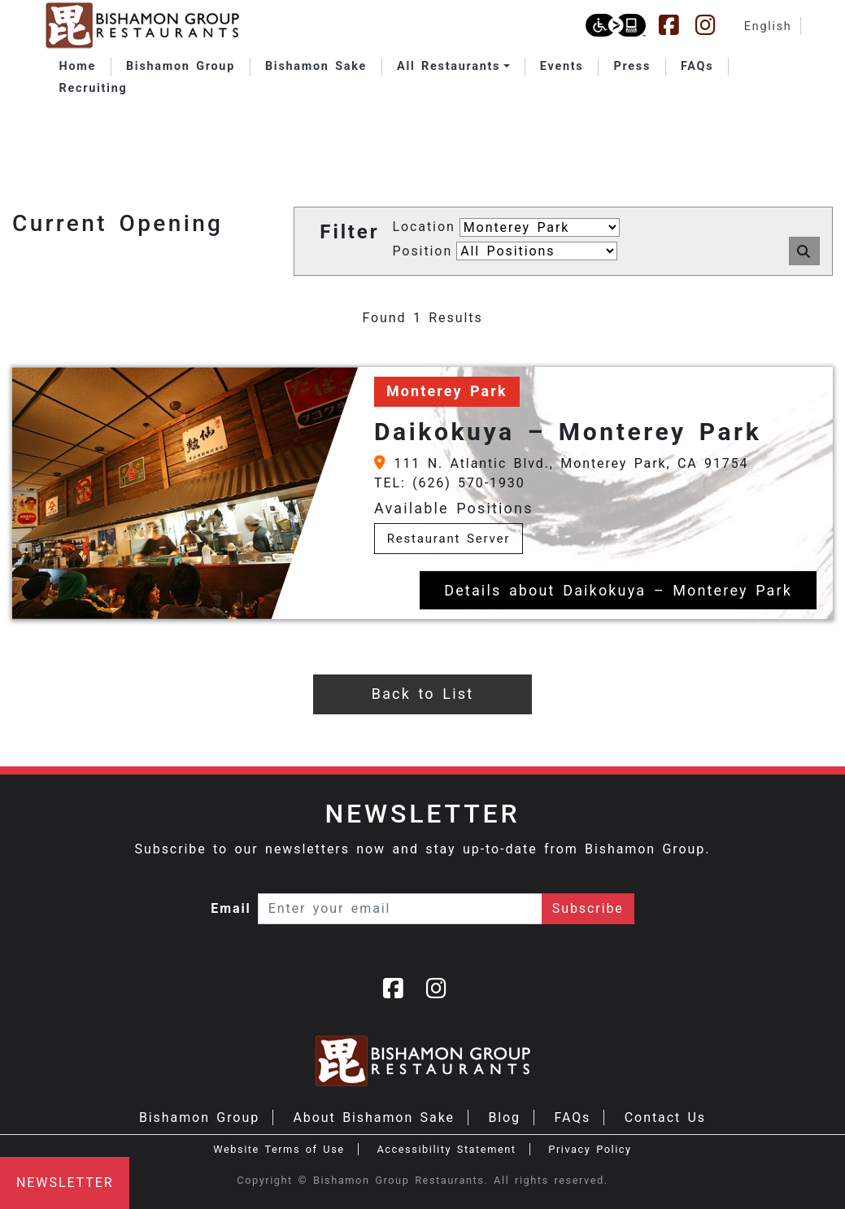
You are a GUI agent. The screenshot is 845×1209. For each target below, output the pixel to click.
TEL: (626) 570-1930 (449, 483)
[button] (453, 67)
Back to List (422, 693)
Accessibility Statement (446, 1149)
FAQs (572, 1117)
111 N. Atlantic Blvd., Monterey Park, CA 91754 (562, 463)
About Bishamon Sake (374, 1117)
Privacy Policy (589, 1149)
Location (423, 226)
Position (422, 251)
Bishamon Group (199, 1117)
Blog (504, 1117)
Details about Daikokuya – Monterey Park (618, 590)
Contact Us (665, 1117)
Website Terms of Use (278, 1149)
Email (231, 908)
